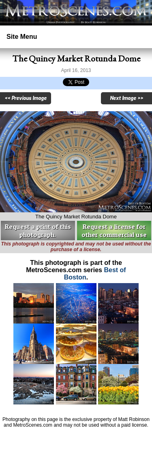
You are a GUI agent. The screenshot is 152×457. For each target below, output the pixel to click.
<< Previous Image (25, 98)
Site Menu (21, 36)
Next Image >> (126, 98)
